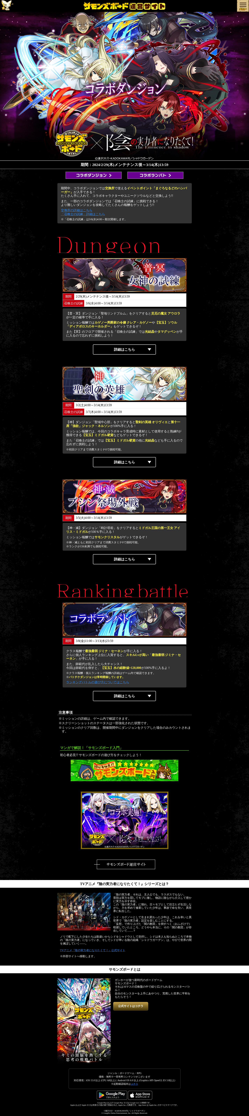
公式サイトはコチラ (130, 1006)
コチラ (134, 1084)
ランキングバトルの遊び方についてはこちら (97, 682)
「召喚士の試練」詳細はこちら (83, 214)
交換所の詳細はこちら (76, 210)
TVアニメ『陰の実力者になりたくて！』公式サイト (92, 950)
